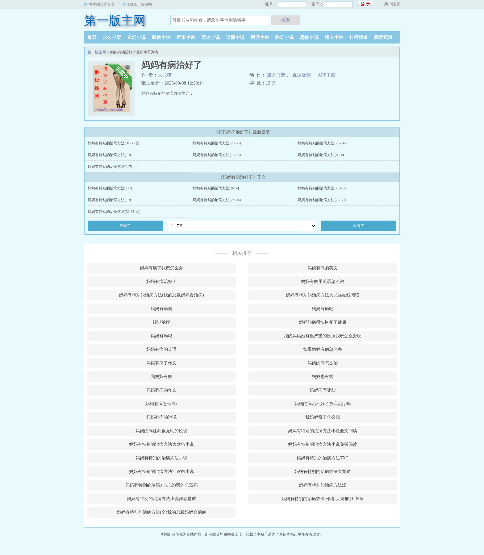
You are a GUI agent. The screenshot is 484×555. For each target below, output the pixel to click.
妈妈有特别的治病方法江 (322, 485)
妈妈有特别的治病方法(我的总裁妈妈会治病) (161, 295)
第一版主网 (115, 20)
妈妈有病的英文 (322, 268)
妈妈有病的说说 (161, 417)
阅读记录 (383, 37)
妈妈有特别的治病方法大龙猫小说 (161, 444)
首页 (91, 37)
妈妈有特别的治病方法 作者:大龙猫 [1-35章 (322, 498)
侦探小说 (235, 37)
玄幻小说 (136, 37)
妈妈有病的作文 (161, 390)
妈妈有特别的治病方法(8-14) (321, 155)
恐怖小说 (309, 37)
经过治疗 (161, 322)
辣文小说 (334, 37)
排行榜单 (358, 37)
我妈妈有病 (161, 376)
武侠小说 (161, 37)
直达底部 (301, 74)
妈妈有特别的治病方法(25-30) (217, 143)
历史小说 (210, 37)
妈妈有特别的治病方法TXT (322, 458)
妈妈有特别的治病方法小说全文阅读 (322, 431)
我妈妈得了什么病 (322, 417)
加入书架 (276, 74)
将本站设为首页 (102, 4)
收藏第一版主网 (139, 4)
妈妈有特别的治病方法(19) (109, 155)
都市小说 (186, 37)
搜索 (285, 20)
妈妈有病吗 (161, 335)
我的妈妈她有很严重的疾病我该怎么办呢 (322, 335)
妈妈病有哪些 (323, 390)
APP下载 (327, 74)
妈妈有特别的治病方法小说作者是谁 (161, 498)
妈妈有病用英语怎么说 (322, 281)
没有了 (125, 226)
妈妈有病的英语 (161, 349)
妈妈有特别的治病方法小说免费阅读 (322, 444)
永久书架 (111, 37)
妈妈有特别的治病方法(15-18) (217, 155)
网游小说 (260, 37)
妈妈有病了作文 (161, 363)
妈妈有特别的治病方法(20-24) (322, 143)
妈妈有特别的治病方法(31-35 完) (114, 143)
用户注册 (392, 4)
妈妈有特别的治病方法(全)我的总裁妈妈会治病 (161, 512)
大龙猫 (165, 74)
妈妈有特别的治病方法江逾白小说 (161, 471)
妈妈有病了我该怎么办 (161, 268)
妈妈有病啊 (161, 308)
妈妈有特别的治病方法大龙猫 (322, 471)
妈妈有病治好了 (161, 281)
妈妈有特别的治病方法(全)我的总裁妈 (161, 485)
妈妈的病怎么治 (322, 363)
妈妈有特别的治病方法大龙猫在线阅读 (322, 295)
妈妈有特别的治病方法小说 (161, 458)
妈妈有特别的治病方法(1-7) (110, 166)
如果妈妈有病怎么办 (322, 349)
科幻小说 (284, 37)
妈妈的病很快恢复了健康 (322, 322)
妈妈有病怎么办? (161, 403)
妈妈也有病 (322, 376)
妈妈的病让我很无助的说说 (161, 431)
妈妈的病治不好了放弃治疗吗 (322, 403)
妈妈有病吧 (322, 308)
